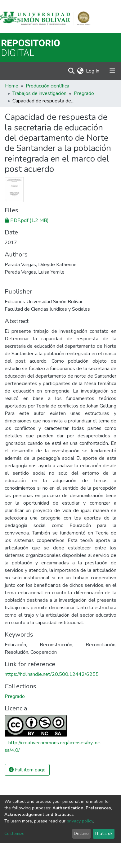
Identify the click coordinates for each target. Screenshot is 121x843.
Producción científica (47, 85)
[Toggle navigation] (112, 71)
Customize (14, 833)
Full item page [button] (27, 769)
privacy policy (80, 821)
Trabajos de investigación (39, 93)
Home (11, 85)
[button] (80, 71)
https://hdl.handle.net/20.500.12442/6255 (52, 674)
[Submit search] (71, 71)
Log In (93, 71)
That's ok (103, 833)
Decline (81, 833)
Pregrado (84, 93)
